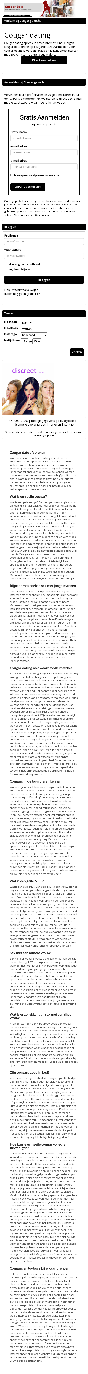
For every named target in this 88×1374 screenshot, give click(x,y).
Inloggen (44, 280)
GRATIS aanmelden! (28, 187)
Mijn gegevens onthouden (25, 264)
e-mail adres (18, 146)
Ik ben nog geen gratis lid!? (22, 294)
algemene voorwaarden (46, 175)
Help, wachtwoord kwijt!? (21, 290)
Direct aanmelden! (44, 60)
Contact (69, 424)
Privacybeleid (67, 421)
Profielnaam (18, 132)
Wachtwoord (12, 250)
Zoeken (77, 352)
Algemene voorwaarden (30, 424)
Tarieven (55, 424)
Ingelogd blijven (18, 269)
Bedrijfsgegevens (43, 421)
